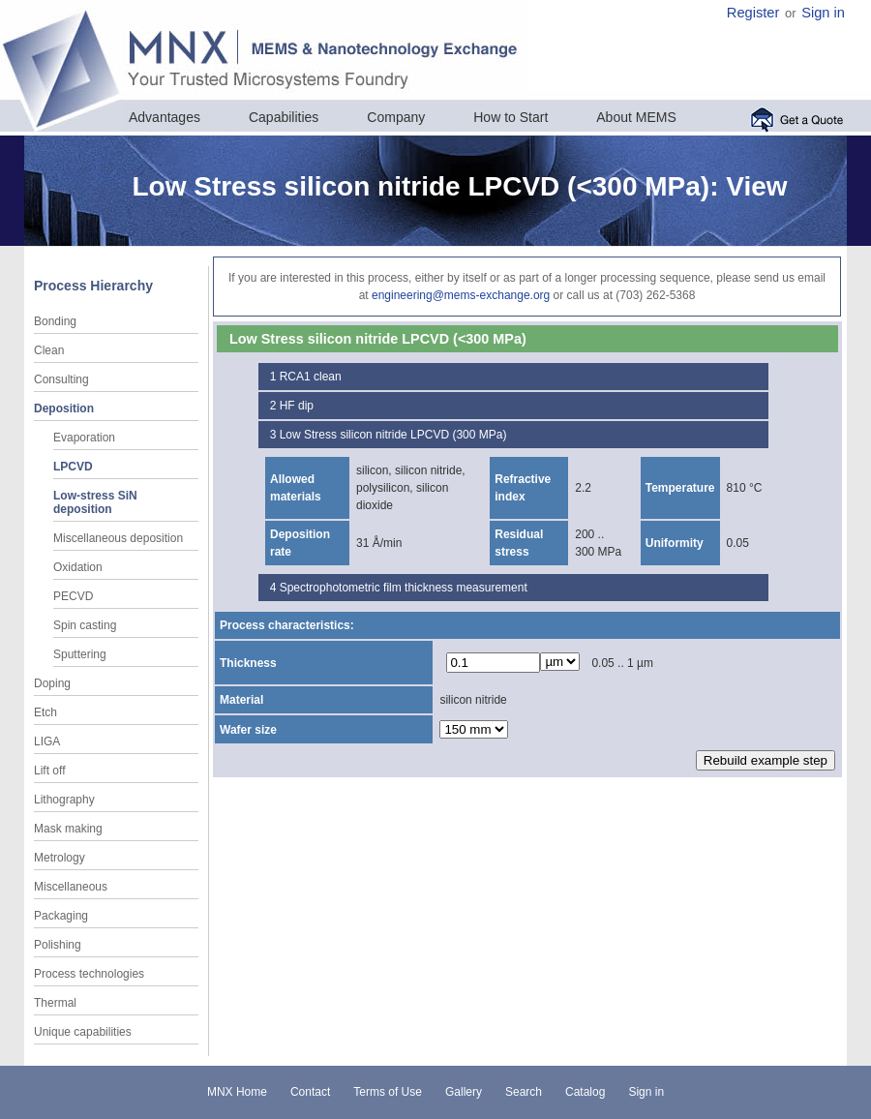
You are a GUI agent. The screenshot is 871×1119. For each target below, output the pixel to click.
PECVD (73, 596)
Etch (45, 712)
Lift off (49, 770)
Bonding (55, 321)
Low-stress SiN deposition (95, 502)
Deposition (64, 408)
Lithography (64, 799)
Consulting (61, 379)
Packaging (61, 915)
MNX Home (237, 1092)
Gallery (463, 1092)
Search (523, 1092)
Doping (52, 683)
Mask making (68, 828)
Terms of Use (387, 1092)
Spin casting (84, 625)
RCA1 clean (311, 376)
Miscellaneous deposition (118, 538)
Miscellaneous (70, 886)
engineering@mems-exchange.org (461, 295)
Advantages (164, 117)
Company (396, 117)
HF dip (297, 405)
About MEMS (636, 117)
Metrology (59, 857)
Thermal (55, 1003)
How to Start (510, 117)
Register (753, 12)
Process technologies (89, 974)
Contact (310, 1092)
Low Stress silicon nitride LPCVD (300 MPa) (393, 434)
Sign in (823, 12)
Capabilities (283, 117)
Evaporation (84, 437)
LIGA (47, 741)
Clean (49, 350)
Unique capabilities (83, 1032)
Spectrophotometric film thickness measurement (403, 587)
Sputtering (79, 654)
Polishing (57, 945)
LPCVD (73, 466)
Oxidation (78, 567)
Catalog (585, 1092)
